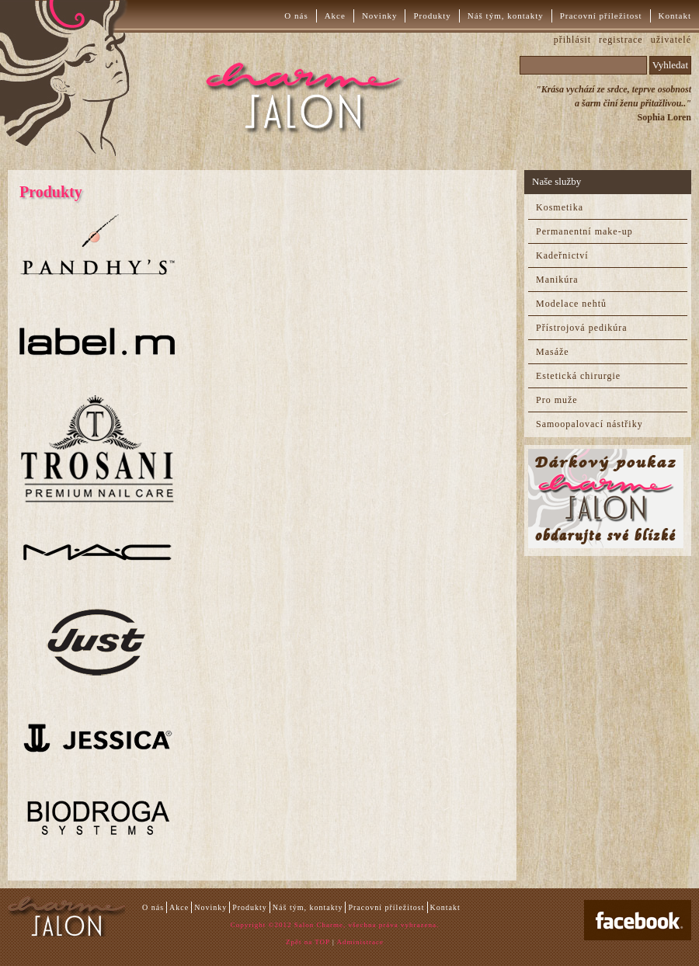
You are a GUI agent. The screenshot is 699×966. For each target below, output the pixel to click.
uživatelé (671, 39)
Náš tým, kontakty (506, 15)
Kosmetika (559, 207)
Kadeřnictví (562, 255)
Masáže (552, 351)
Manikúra (557, 279)
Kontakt (675, 15)
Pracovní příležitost (601, 15)
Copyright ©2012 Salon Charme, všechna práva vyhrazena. (335, 925)
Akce (335, 15)
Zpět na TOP (308, 942)
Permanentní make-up (584, 231)
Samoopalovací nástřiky (589, 424)
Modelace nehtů (571, 303)
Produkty (431, 15)
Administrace (360, 942)
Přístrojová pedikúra (582, 327)
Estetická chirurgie (578, 375)
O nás (296, 15)
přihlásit (572, 39)
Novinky (380, 15)
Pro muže (557, 399)
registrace (621, 39)
